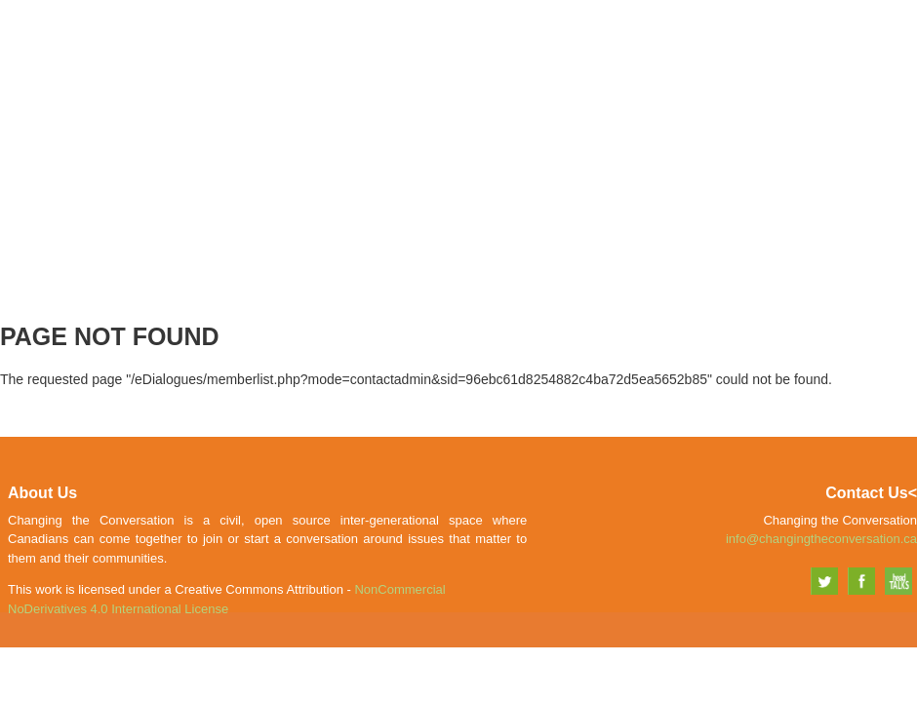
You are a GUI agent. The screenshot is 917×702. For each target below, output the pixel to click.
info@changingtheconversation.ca (821, 538)
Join (697, 55)
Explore (836, 55)
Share (758, 55)
